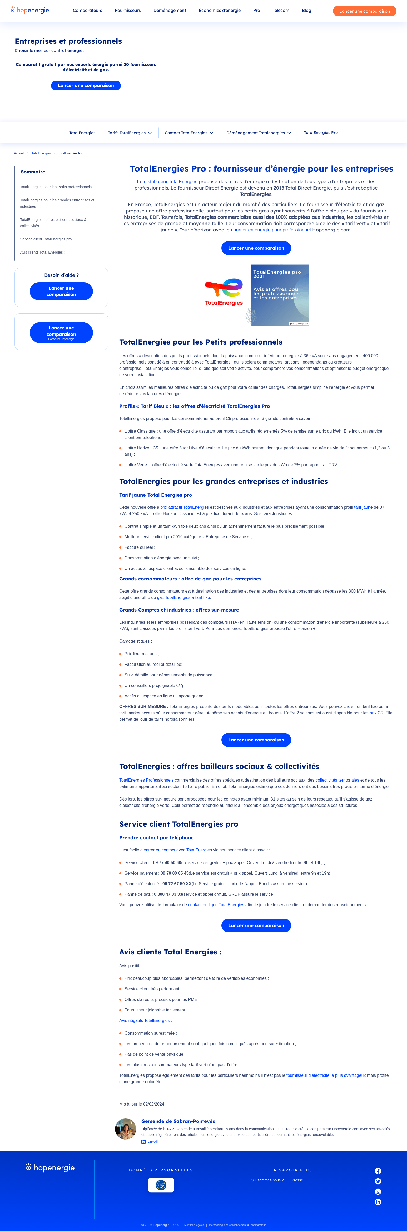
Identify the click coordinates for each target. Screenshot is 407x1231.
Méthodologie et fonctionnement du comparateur (237, 1225)
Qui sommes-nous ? (267, 1180)
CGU (176, 1225)
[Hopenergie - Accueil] (30, 10)
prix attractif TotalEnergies (184, 507)
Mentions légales (194, 1225)
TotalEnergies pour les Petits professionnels (56, 187)
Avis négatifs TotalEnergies (144, 1020)
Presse (297, 1180)
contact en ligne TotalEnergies (216, 905)
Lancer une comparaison (364, 11)
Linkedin (154, 1141)
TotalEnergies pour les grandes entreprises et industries (58, 203)
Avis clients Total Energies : (43, 252)
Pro (256, 10)
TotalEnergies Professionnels (146, 780)
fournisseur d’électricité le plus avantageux (326, 1075)
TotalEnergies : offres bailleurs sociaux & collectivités (54, 222)
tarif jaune (363, 507)
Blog (306, 10)
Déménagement (169, 10)
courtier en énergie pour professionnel (271, 229)
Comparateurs (87, 10)
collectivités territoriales (338, 780)
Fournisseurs (128, 10)
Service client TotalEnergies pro (46, 239)
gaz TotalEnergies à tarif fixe (183, 597)
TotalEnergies (82, 132)
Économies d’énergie (220, 10)
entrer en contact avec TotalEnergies (177, 850)
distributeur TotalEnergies (170, 181)
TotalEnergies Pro (321, 132)
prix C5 (376, 713)
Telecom (281, 10)
